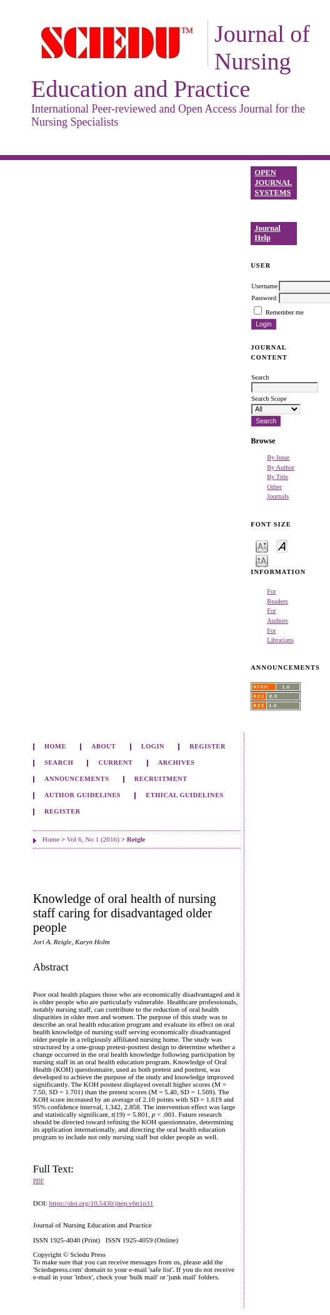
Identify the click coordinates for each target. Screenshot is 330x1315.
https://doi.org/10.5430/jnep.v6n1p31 (101, 1203)
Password (263, 298)
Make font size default (282, 545)
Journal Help (267, 233)
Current (115, 762)
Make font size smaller (262, 545)
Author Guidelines (82, 795)
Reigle (136, 839)
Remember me (285, 312)
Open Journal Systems (273, 182)
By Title (277, 476)
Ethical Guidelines (185, 795)
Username (264, 286)
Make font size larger (262, 560)
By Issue (278, 457)
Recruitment (161, 778)
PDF (38, 1181)
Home (55, 746)
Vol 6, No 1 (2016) (93, 839)
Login (152, 746)
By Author (280, 467)
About (103, 746)
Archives (176, 762)
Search (58, 762)
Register (207, 746)
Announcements (76, 778)
